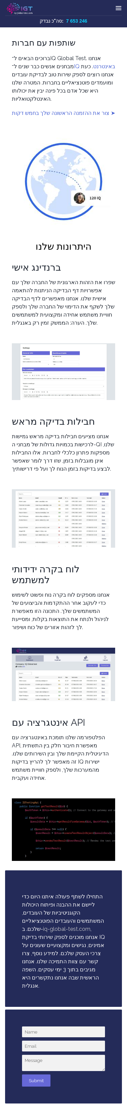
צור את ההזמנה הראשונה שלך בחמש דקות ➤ (63, 113)
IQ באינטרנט (94, 66)
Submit (36, 1080)
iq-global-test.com (66, 929)
